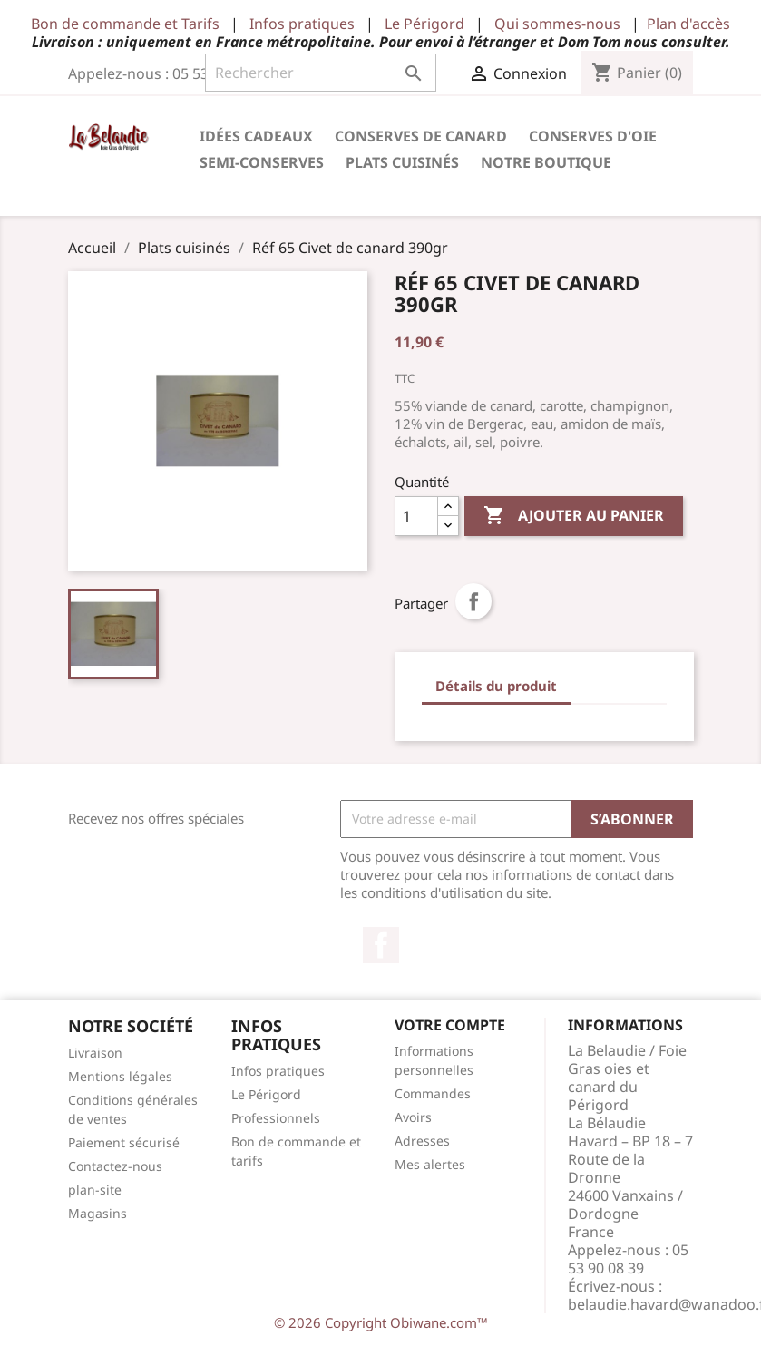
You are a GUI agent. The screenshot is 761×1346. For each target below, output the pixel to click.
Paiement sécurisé (124, 1142)
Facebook (381, 945)
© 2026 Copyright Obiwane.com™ (381, 1322)
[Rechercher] (320, 73)
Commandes (433, 1093)
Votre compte (450, 1025)
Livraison (95, 1052)
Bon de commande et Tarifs (125, 24)
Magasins (97, 1213)
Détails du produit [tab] (496, 686)
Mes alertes (430, 1164)
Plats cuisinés (402, 162)
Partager (473, 601)
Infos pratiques (302, 24)
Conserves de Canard (421, 136)
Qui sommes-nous (557, 24)
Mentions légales (120, 1076)
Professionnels (275, 1118)
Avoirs (413, 1117)
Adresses (422, 1140)
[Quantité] (416, 516)
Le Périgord (424, 24)
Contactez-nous (115, 1166)
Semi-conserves (262, 162)
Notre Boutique (546, 162)
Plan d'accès (688, 24)
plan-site (95, 1189)
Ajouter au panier (573, 516)
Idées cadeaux (256, 136)
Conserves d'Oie (593, 136)
